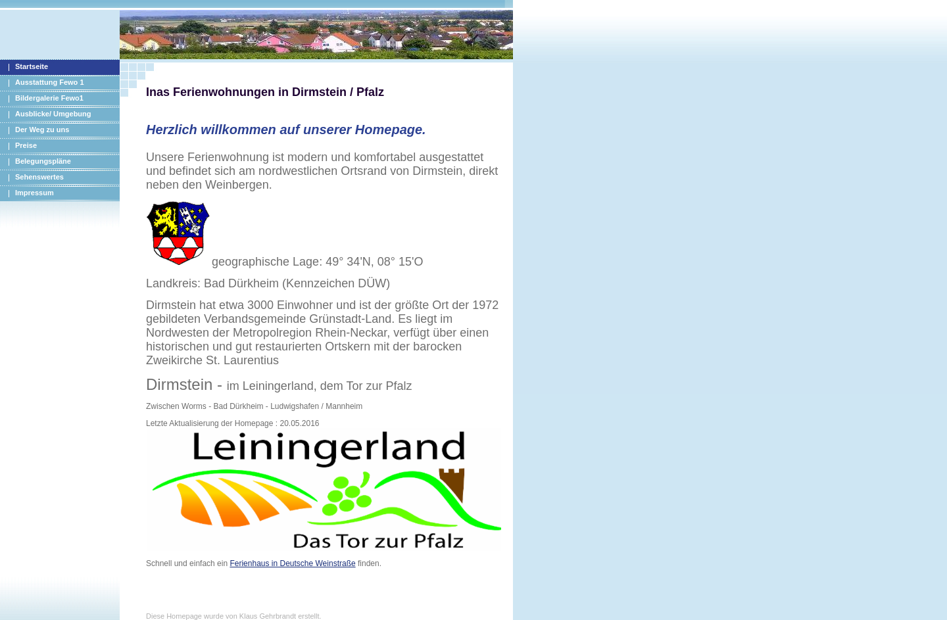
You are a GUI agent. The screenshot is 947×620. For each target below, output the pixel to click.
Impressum (34, 193)
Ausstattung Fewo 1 (49, 82)
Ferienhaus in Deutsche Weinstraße (292, 563)
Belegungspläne (43, 161)
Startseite (31, 66)
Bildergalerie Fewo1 (49, 98)
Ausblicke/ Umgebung (53, 114)
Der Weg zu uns (42, 129)
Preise (26, 145)
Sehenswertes (39, 177)
